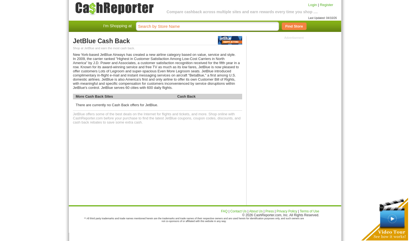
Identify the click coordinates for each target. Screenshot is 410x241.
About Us (256, 211)
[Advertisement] (294, 73)
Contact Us (238, 211)
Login (312, 5)
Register (326, 5)
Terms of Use (309, 211)
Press (270, 211)
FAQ (224, 211)
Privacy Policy (287, 211)
